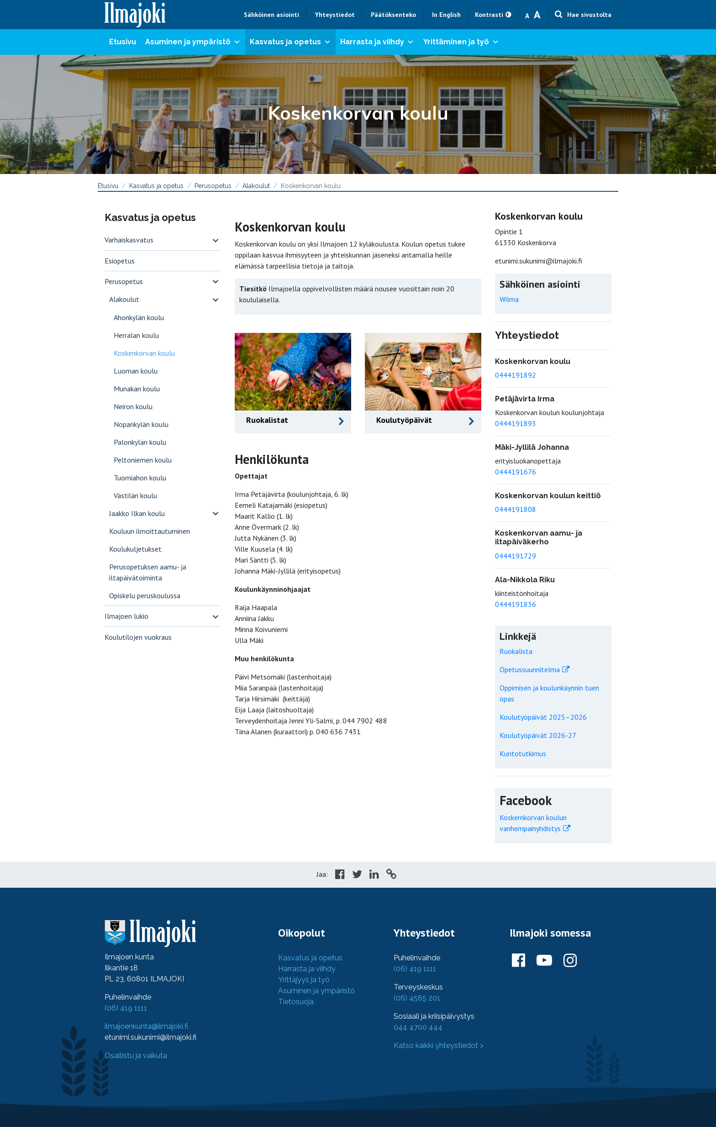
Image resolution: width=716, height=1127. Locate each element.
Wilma (509, 299)
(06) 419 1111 (126, 1008)
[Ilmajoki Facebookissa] (518, 961)
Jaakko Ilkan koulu (137, 513)
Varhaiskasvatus (129, 239)
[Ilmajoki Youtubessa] (544, 961)
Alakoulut (256, 186)
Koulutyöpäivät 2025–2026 (543, 716)
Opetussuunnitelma (530, 669)
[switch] (215, 240)
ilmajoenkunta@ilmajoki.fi (146, 1026)
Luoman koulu (136, 370)
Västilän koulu (135, 495)
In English (446, 15)
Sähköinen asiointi (271, 15)
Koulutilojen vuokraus (138, 637)
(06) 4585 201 (417, 998)
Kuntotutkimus (523, 753)
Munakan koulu (137, 388)
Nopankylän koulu (141, 424)
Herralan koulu (136, 335)
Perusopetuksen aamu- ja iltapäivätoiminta (147, 572)
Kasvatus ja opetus (290, 42)
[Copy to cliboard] (391, 875)
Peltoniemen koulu (143, 459)
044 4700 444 (418, 1027)
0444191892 (515, 374)
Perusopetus (213, 186)
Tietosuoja (296, 1001)
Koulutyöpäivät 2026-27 (538, 735)
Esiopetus (120, 260)
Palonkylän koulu (140, 442)
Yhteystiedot (335, 15)
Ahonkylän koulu (139, 317)
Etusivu (122, 41)
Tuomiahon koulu (140, 477)
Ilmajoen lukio (126, 616)
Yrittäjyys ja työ (304, 979)
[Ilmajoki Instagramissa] (570, 961)
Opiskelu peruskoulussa (144, 595)
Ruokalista (516, 651)
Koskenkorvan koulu (144, 353)
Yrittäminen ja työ (461, 42)
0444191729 (515, 555)
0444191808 (515, 509)
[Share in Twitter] (357, 875)
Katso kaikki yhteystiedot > (439, 1045)
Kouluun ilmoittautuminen (149, 531)
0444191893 (515, 423)
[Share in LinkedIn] (374, 875)
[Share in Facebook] (340, 875)
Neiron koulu (133, 406)
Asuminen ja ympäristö (193, 42)
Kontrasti (489, 15)
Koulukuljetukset (135, 548)
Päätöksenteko (393, 15)
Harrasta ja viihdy (377, 42)
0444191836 (515, 604)
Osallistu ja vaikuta (136, 1055)
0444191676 (515, 471)
